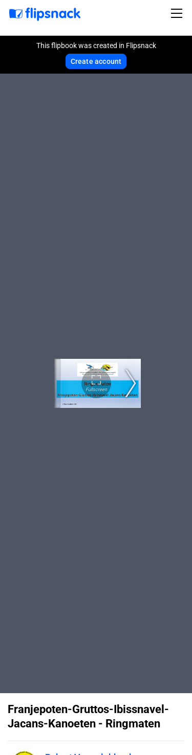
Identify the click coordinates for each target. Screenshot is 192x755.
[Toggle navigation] (178, 13)
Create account (96, 61)
